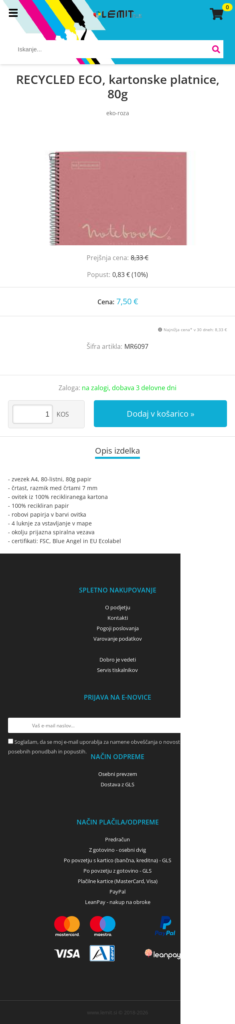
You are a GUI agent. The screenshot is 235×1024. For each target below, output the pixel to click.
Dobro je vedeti (117, 659)
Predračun (117, 839)
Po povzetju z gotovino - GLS (117, 870)
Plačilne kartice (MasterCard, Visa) (118, 881)
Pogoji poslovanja (118, 628)
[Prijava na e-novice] (219, 725)
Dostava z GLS (117, 784)
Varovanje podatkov (117, 638)
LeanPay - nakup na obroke (117, 902)
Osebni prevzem (117, 774)
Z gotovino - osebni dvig (117, 849)
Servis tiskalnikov (117, 670)
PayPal (117, 891)
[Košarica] (215, 14)
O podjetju (117, 607)
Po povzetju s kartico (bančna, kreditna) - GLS (117, 860)
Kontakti (117, 617)
